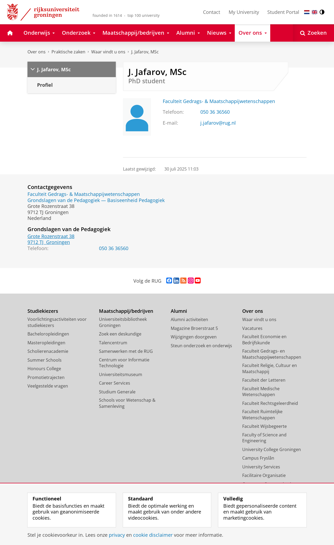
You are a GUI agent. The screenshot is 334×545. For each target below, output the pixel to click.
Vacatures (252, 328)
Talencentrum (113, 343)
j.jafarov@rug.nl (218, 123)
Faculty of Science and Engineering (264, 438)
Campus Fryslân (258, 458)
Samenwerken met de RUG (126, 351)
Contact (211, 12)
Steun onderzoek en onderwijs (201, 346)
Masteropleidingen (46, 343)
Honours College (44, 369)
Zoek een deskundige (120, 334)
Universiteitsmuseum (120, 374)
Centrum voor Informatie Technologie (124, 363)
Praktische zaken (68, 52)
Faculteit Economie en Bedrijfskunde (264, 340)
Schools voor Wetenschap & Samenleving (127, 403)
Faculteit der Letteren (263, 380)
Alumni (179, 311)
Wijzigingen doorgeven (194, 337)
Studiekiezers (42, 311)
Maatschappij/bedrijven (126, 311)
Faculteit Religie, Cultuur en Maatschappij (269, 368)
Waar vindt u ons (108, 52)
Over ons (36, 52)
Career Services (114, 383)
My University (244, 12)
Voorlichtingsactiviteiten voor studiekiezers (57, 322)
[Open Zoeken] (313, 33)
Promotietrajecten (46, 377)
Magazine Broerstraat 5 (194, 328)
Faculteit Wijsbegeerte (264, 426)
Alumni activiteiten (189, 319)
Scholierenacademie (47, 351)
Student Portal (283, 12)
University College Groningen (271, 449)
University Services (261, 467)
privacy (117, 535)
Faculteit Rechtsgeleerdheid (270, 403)
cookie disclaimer (153, 535)
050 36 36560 (215, 112)
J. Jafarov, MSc (145, 52)
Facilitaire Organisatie (264, 475)
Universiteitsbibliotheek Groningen (123, 322)
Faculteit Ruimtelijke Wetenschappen (262, 415)
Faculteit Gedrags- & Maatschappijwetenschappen (219, 101)
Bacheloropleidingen (48, 334)
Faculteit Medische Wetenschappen (261, 392)
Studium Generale (117, 392)
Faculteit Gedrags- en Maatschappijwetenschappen (271, 354)
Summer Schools (44, 360)
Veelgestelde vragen (47, 386)
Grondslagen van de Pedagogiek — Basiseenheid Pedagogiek (96, 200)
